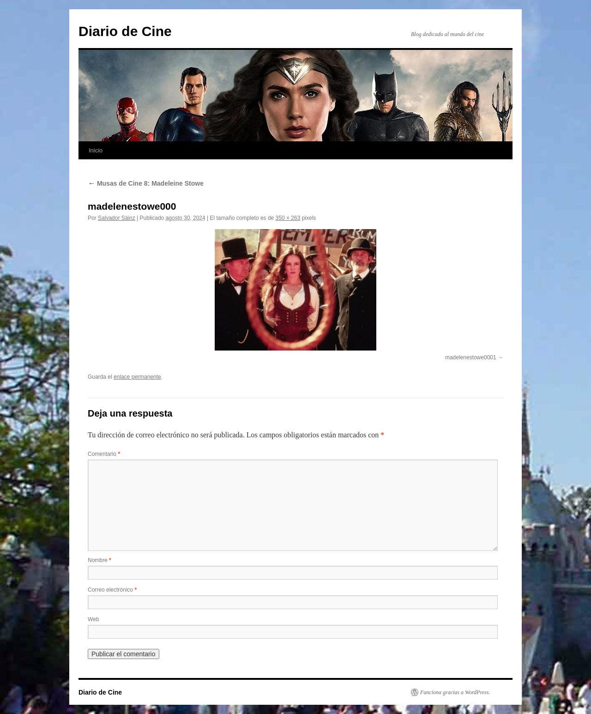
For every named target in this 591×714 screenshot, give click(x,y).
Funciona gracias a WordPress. (455, 692)
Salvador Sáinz (116, 218)
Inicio (96, 150)
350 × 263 (288, 218)
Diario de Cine (125, 31)
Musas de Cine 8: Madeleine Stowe (146, 183)
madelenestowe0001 (470, 357)
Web (93, 619)
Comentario (104, 454)
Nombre (99, 560)
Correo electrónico (112, 590)
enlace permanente (137, 377)
